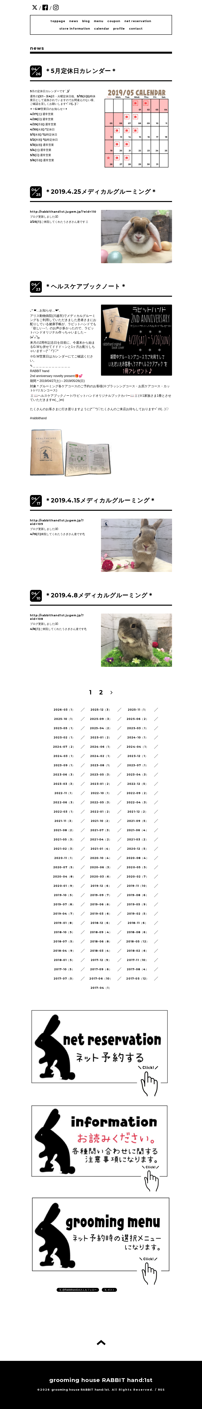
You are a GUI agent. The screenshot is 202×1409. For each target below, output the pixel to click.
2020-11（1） (64, 858)
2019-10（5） (64, 895)
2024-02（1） (101, 756)
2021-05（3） (64, 839)
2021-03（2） (137, 839)
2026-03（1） (64, 709)
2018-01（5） (64, 960)
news (73, 21)
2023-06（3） (64, 774)
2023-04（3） (138, 774)
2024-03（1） (64, 756)
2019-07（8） (64, 904)
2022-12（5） (137, 784)
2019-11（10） (138, 886)
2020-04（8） (64, 876)
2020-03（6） (101, 876)
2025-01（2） (101, 737)
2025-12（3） (101, 709)
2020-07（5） (64, 867)
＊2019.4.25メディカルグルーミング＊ (101, 191)
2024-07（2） (64, 746)
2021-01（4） (101, 848)
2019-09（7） (101, 895)
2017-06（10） (100, 978)
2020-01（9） (64, 886)
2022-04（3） (138, 802)
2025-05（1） (64, 728)
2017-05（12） (137, 978)
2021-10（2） (101, 821)
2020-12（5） (137, 848)
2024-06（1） (101, 746)
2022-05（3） (101, 802)
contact (136, 28)
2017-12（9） (101, 960)
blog (86, 21)
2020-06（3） (101, 867)
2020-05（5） (138, 867)
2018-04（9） (64, 950)
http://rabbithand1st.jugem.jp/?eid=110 (63, 211)
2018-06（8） (101, 941)
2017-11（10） (137, 960)
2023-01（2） (101, 784)
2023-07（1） (138, 765)
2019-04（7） (64, 913)
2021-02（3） (64, 848)
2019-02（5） (138, 913)
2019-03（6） (101, 913)
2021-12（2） (137, 811)
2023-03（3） (64, 784)
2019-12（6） (101, 886)
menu (99, 21)
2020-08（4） (137, 858)
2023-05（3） (101, 774)
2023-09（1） (64, 765)
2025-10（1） (64, 719)
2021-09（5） (138, 821)
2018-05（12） (137, 941)
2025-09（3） (101, 719)
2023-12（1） (137, 756)
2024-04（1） (138, 746)
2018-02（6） (138, 950)
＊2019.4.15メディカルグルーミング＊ (100, 500)
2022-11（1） (64, 793)
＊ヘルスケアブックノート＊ (86, 286)
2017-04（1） (101, 988)
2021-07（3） (101, 830)
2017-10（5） (64, 969)
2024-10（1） (137, 737)
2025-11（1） (138, 709)
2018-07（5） (64, 941)
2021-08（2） (64, 830)
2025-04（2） (101, 728)
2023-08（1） (101, 765)
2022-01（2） (101, 811)
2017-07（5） (64, 978)
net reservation (138, 21)
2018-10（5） (64, 932)
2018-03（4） (101, 950)
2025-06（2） (138, 719)
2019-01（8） (64, 923)
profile (119, 28)
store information (74, 28)
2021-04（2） (101, 839)
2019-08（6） (138, 895)
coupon (113, 21)
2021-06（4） (138, 830)
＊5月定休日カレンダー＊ (81, 71)
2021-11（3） (64, 821)
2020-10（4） (101, 858)
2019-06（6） (101, 904)
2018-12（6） (101, 923)
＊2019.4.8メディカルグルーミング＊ (99, 595)
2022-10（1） (101, 793)
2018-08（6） (138, 932)
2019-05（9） (138, 904)
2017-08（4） (138, 969)
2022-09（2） (138, 793)
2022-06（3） (64, 802)
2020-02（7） (138, 876)
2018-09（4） (101, 932)
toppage (57, 21)
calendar (101, 28)
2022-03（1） (64, 811)
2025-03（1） (137, 728)
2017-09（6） (101, 969)
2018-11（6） (138, 923)
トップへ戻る (101, 1342)
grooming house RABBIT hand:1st (101, 1380)
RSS (161, 1389)
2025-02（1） (64, 737)
